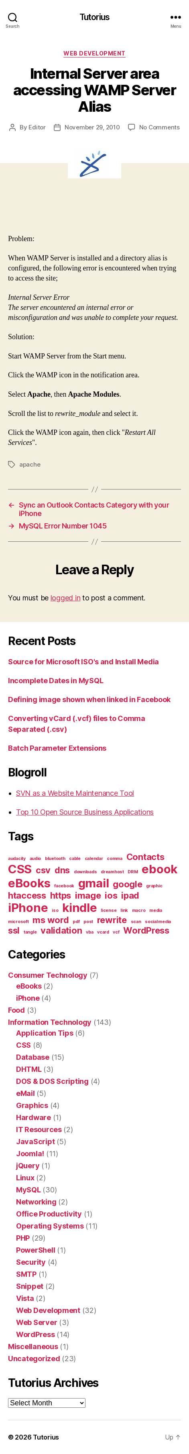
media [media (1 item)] (155, 910)
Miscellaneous (33, 1346)
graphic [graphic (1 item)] (154, 886)
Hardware (33, 1117)
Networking (36, 1202)
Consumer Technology (47, 975)
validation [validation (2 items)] (61, 930)
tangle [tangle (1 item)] (30, 932)
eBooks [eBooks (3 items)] (29, 883)
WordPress (35, 1334)
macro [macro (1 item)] (139, 910)
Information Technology (49, 1022)
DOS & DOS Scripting (52, 1081)
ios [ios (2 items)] (111, 895)
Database (32, 1057)
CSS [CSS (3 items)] (20, 869)
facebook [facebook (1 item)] (64, 886)
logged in (66, 598)
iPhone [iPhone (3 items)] (28, 908)
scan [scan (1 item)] (136, 921)
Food (16, 1010)
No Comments (159, 127)
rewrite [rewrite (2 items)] (112, 920)
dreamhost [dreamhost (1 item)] (112, 871)
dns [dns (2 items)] (62, 870)
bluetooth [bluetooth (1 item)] (55, 858)
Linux (25, 1177)
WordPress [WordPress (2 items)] (146, 930)
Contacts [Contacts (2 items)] (145, 857)
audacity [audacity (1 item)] (17, 858)
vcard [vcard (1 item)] (103, 932)
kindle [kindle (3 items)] (79, 908)
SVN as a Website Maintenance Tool (75, 793)
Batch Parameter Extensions (57, 748)
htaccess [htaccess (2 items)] (27, 895)
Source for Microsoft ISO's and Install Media (83, 661)
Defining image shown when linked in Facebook (89, 699)
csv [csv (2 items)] (43, 870)
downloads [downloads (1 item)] (85, 871)
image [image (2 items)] (88, 895)
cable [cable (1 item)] (75, 858)
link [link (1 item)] (124, 910)
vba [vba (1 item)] (89, 932)
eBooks (28, 986)
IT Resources (39, 1129)
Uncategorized (34, 1358)
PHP (23, 1238)
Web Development (94, 53)
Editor (36, 127)
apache (29, 464)
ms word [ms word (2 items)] (51, 920)
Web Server (36, 1322)
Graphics (32, 1105)
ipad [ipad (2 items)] (130, 895)
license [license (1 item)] (108, 910)
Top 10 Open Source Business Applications (85, 812)
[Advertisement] (94, 215)
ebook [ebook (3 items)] (159, 869)
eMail (25, 1093)
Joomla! (30, 1153)
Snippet (29, 1286)
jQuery (27, 1165)
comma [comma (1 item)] (114, 858)
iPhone (27, 998)
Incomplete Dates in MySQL (55, 680)
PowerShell (35, 1250)
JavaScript (35, 1141)
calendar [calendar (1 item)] (94, 858)
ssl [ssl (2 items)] (14, 930)
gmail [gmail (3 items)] (93, 883)
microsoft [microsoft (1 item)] (18, 921)
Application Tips (44, 1033)
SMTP (26, 1274)
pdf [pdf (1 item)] (76, 921)
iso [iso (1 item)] (55, 910)
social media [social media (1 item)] (158, 921)
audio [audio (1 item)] (35, 858)
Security (31, 1262)
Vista (25, 1298)
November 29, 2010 (92, 127)
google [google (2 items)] (127, 884)
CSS (23, 1045)
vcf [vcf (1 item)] (116, 932)
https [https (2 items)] (60, 895)
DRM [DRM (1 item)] (133, 871)
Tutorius (94, 17)
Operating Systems (49, 1226)
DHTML (29, 1069)
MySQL (28, 1190)
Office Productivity (49, 1214)
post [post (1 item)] (88, 921)
